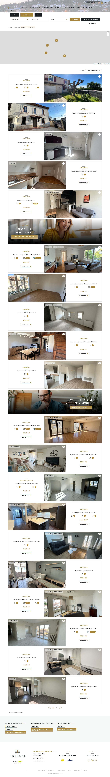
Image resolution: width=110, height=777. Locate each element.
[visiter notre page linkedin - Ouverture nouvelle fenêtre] (92, 760)
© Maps (99, 63)
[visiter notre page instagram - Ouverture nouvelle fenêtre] (96, 760)
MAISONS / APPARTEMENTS (33, 7)
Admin (69, 770)
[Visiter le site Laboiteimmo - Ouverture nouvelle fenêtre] (57, 774)
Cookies (85, 770)
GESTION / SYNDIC (69, 7)
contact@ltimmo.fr (39, 761)
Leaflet (95, 63)
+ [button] (108, 33)
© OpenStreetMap (106, 63)
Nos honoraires (41, 770)
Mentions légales (60, 770)
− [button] (108, 35)
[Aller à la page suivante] (60, 708)
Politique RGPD (77, 770)
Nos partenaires (51, 770)
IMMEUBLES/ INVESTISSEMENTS (52, 7)
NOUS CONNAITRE (82, 7)
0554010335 (38, 758)
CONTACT (92, 7)
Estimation (19, 7)
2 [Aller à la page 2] (56, 708)
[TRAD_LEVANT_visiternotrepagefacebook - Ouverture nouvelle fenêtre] (89, 760)
